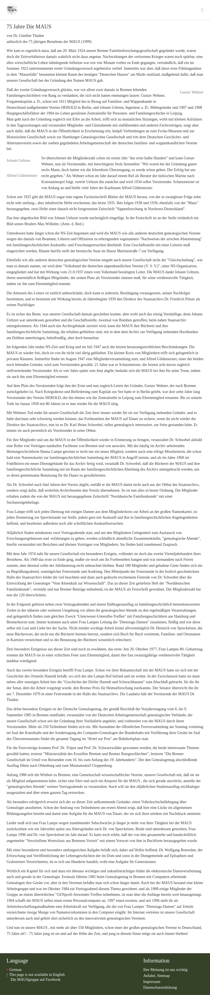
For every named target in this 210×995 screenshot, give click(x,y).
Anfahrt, (150, 976)
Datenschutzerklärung (160, 987)
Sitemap (163, 976)
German (15, 970)
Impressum (151, 982)
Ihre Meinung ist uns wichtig (165, 970)
